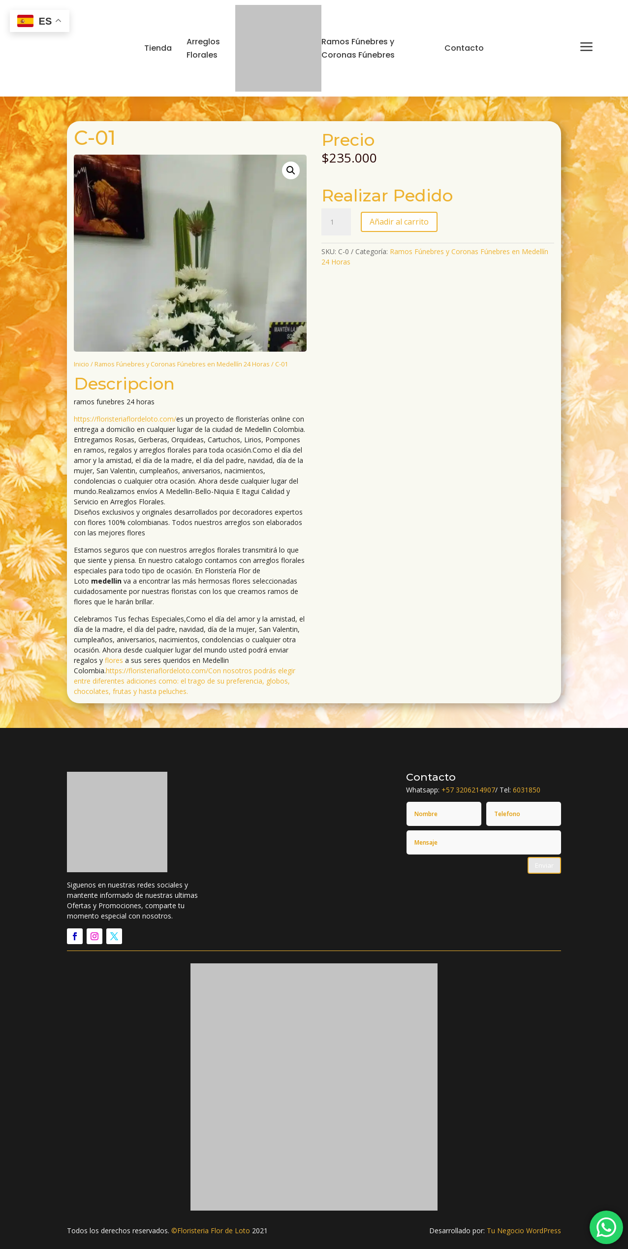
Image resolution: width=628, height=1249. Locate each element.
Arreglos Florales (203, 48)
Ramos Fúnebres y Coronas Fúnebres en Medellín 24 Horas (182, 364)
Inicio (81, 364)
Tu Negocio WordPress (524, 1230)
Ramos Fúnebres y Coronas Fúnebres (358, 48)
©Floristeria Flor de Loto (210, 1230)
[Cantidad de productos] (336, 222)
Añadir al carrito (399, 221)
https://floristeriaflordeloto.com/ (125, 419)
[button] (291, 170)
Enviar (544, 865)
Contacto (464, 48)
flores (114, 660)
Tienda (158, 48)
